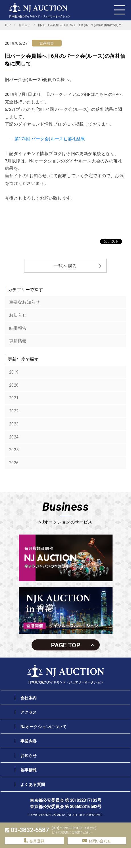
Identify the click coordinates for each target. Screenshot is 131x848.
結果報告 (18, 328)
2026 (14, 462)
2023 (14, 424)
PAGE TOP (65, 645)
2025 (14, 449)
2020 (14, 385)
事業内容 (28, 741)
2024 (14, 437)
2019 (14, 372)
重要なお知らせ (24, 302)
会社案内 (28, 697)
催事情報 (28, 770)
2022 (14, 411)
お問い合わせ (96, 840)
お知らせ (18, 315)
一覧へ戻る (65, 265)
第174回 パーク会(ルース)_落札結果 (49, 138)
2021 (14, 398)
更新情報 (18, 341)
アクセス (28, 712)
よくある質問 (32, 784)
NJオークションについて (43, 726)
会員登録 (34, 840)
